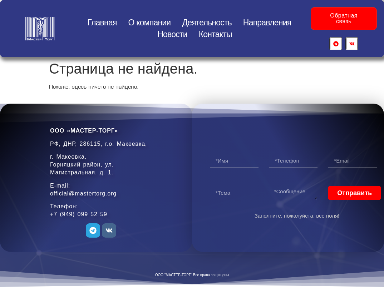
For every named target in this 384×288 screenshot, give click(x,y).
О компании (149, 22)
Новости (172, 34)
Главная (102, 22)
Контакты (215, 34)
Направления (267, 22)
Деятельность (206, 22)
